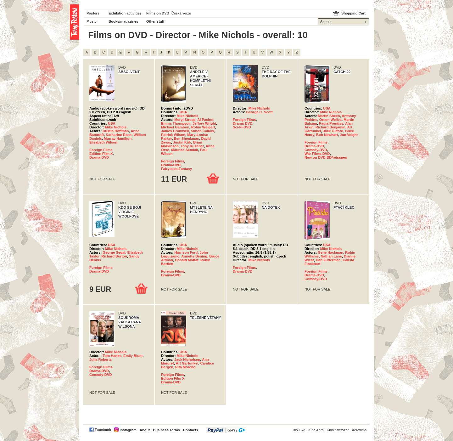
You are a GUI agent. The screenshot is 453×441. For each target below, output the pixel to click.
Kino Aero (316, 430)
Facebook (103, 430)
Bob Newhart (327, 135)
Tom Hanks (112, 356)
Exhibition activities (125, 13)
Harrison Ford (186, 252)
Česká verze (181, 13)
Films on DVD (157, 13)
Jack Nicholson (187, 359)
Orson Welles (330, 120)
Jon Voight (349, 135)
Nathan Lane (331, 256)
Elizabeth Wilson (103, 142)
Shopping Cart (353, 13)
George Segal (114, 252)
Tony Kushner (192, 146)
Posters (93, 13)
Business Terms (166, 430)
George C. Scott (259, 112)
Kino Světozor (338, 430)
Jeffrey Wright (204, 123)
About (145, 430)
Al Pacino (205, 120)
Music (92, 21)
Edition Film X (101, 153)
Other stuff (155, 21)
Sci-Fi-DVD (242, 127)
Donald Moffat (187, 260)
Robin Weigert (203, 127)
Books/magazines (123, 21)
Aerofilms (359, 430)
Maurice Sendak (184, 150)
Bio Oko (299, 430)
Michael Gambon (175, 127)
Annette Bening (194, 256)
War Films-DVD (317, 153)
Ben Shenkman (186, 138)
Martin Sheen (329, 116)
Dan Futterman (328, 260)
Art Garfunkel (187, 363)
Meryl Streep (184, 120)
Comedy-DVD (316, 150)
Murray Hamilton (117, 138)
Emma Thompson (176, 123)
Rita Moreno (185, 367)
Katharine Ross (118, 135)
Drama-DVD (99, 157)
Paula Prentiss (331, 123)
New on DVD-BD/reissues (326, 157)
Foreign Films (100, 150)
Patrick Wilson (173, 135)
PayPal (226, 430)
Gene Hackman (330, 252)
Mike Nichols (115, 127)
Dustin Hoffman (116, 131)
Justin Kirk (182, 142)
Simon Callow (202, 131)
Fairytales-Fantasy (176, 169)
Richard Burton (114, 256)
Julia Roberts (100, 359)
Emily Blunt (133, 356)
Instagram (128, 430)
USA (111, 123)
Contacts (190, 430)
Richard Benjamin (330, 127)
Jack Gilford (333, 131)
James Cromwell (175, 131)
